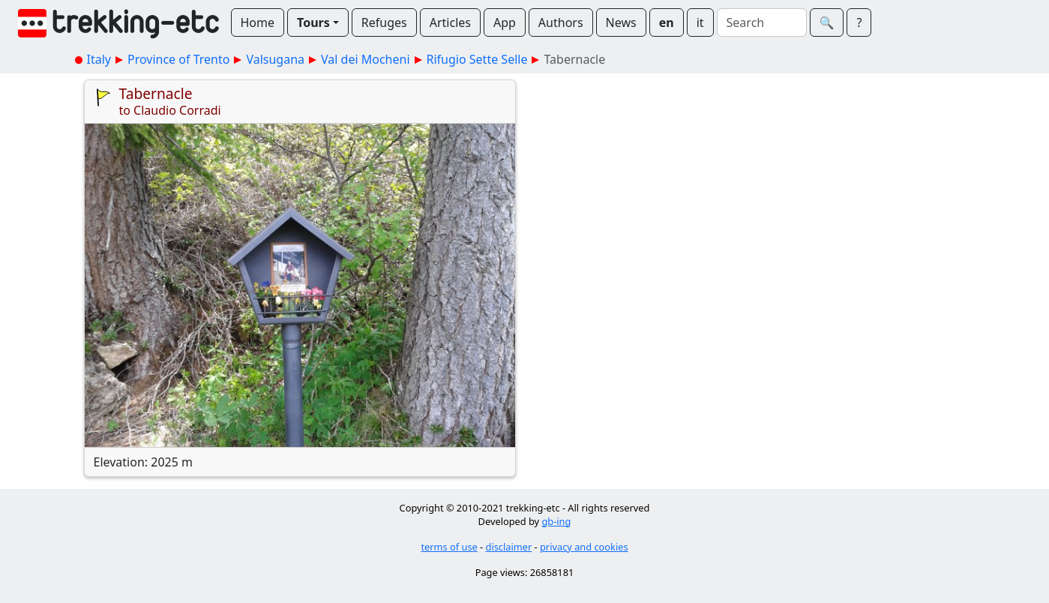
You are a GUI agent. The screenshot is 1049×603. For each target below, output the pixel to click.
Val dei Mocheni (365, 59)
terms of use (449, 547)
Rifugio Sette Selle (477, 59)
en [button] (666, 22)
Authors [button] (560, 22)
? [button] (859, 22)
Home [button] (258, 22)
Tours (313, 22)
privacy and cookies (584, 547)
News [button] (621, 22)
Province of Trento (178, 59)
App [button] (504, 22)
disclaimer (509, 547)
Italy (99, 59)
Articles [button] (450, 22)
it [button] (700, 22)
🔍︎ (827, 22)
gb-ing (556, 521)
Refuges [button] (384, 22)
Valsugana (275, 59)
